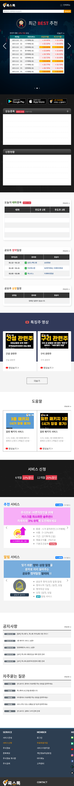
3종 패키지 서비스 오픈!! (19, 640)
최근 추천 (37, 23)
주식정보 (6, 748)
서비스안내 (7, 737)
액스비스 (29, 273)
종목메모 (6, 753)
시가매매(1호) (29, 64)
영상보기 (14, 367)
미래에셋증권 (58, 268)
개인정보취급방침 (44, 753)
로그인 (39, 737)
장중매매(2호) (29, 57)
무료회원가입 (42, 742)
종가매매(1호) (29, 50)
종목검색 (67, 11)
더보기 (60, 33)
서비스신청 (7, 742)
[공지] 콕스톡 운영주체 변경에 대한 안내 (24, 661)
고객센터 (40, 763)
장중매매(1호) (29, 47)
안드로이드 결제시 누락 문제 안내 (22, 711)
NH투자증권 (48, 268)
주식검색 (6, 763)
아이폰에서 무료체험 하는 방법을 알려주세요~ (26, 697)
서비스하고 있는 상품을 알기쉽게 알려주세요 (25, 704)
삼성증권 (47, 262)
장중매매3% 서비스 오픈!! (19, 647)
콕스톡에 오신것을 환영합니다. (21, 690)
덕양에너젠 (30, 268)
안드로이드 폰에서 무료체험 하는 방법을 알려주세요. (28, 683)
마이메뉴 (40, 758)
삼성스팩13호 (31, 262)
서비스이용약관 (43, 748)
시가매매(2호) (29, 40)
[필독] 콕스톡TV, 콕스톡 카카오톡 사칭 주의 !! (26, 634)
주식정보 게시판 (9, 758)
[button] (69, 46)
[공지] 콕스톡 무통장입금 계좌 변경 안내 (24, 654)
